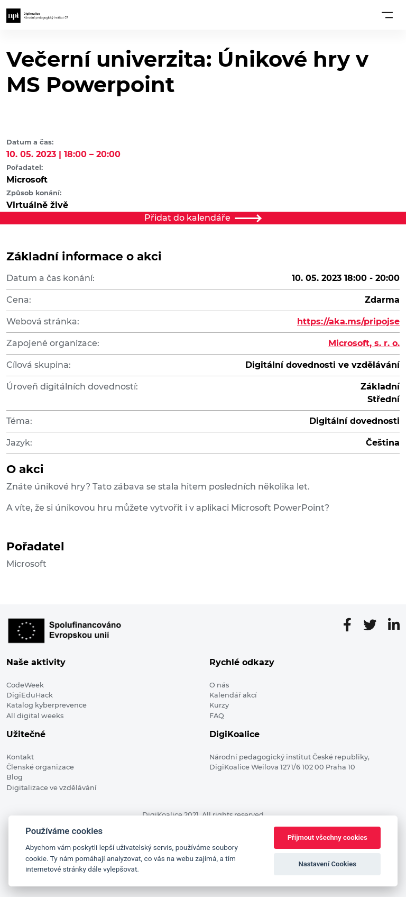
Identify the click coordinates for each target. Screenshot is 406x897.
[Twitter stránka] (374, 625)
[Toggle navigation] (387, 14)
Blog (14, 777)
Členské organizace (40, 767)
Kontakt (20, 757)
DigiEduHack (29, 695)
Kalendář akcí (233, 695)
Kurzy (219, 705)
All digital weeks (34, 716)
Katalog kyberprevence (46, 705)
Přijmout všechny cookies (327, 837)
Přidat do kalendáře (203, 218)
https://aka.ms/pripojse (348, 321)
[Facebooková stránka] (351, 625)
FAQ (216, 716)
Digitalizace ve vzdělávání (51, 788)
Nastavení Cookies (327, 864)
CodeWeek (25, 685)
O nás (219, 685)
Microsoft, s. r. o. (364, 343)
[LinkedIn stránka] (394, 625)
